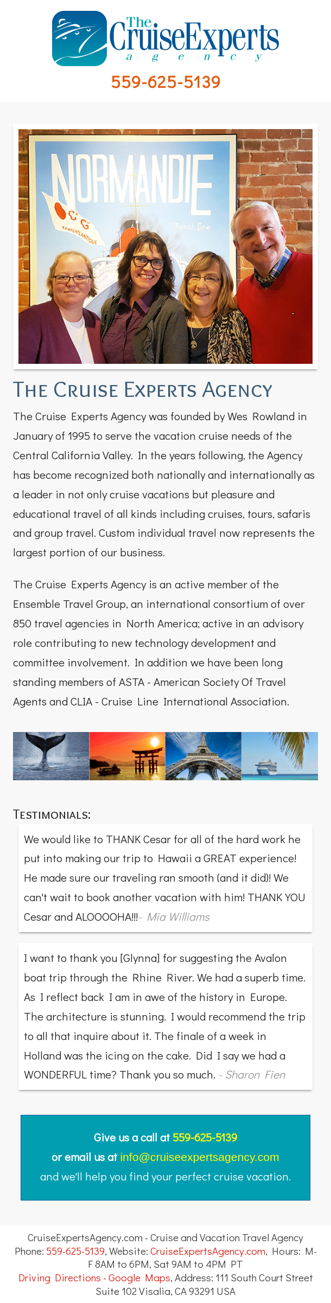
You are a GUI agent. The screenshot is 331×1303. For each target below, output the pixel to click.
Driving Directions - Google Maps (94, 1277)
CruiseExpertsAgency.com (207, 1250)
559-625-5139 (166, 81)
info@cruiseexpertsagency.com (199, 1157)
